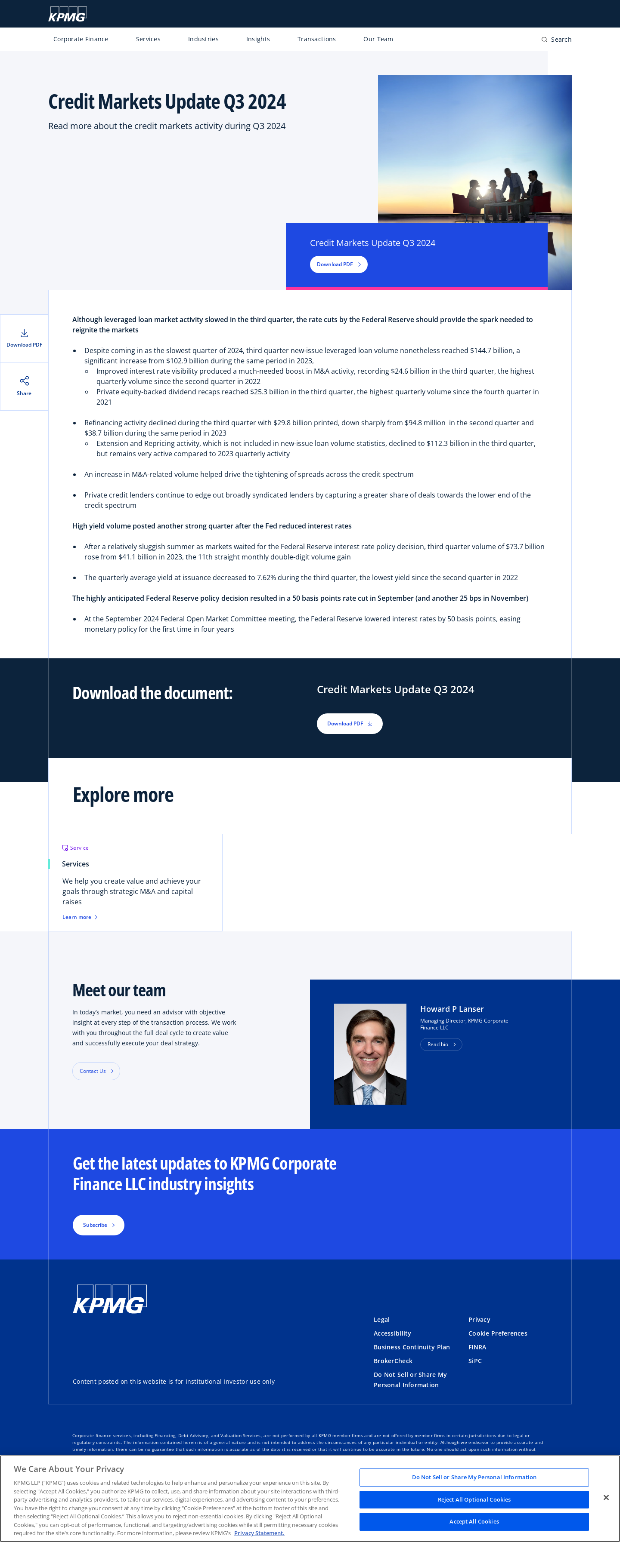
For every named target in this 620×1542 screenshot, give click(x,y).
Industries (203, 39)
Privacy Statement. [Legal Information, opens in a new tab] (259, 1533)
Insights (258, 39)
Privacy (479, 1319)
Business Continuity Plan (412, 1347)
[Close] (606, 1497)
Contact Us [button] (93, 1071)
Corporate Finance (80, 39)
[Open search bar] (556, 41)
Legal (382, 1319)
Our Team (378, 39)
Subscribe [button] (95, 1225)
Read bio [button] (438, 1044)
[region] (310, 1498)
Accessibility (393, 1333)
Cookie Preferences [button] (497, 1333)
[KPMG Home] (67, 14)
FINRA (477, 1347)
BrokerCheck (393, 1361)
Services (148, 39)
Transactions (317, 39)
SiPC (475, 1361)
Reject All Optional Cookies (474, 1499)
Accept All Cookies (474, 1522)
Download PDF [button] (339, 264)
